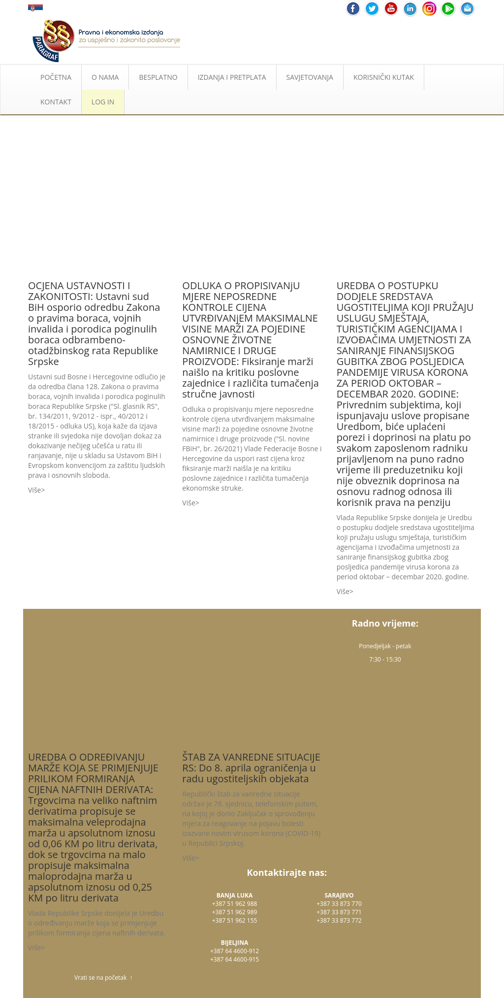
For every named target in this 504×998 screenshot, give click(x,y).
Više (34, 490)
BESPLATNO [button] (158, 77)
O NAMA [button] (105, 77)
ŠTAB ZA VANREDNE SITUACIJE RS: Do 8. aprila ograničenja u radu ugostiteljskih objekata (251, 767)
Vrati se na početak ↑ (103, 977)
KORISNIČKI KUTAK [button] (383, 77)
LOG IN (103, 101)
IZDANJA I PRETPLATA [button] (232, 77)
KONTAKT (55, 101)
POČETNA (55, 77)
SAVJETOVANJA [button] (309, 77)
